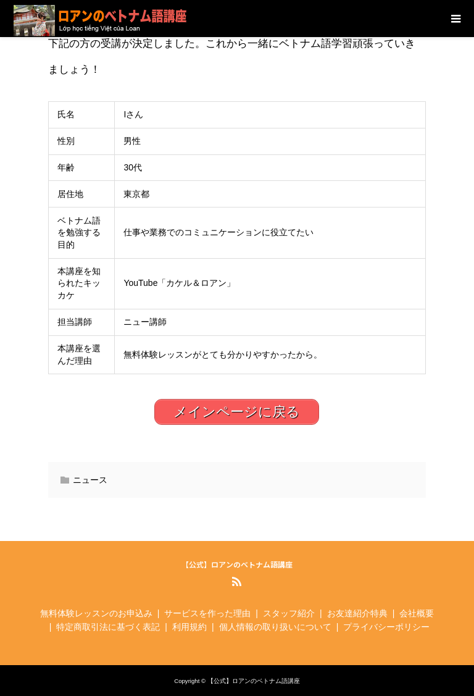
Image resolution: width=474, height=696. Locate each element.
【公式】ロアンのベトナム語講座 (237, 564)
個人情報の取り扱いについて (275, 627)
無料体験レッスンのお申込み (96, 613)
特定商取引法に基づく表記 (108, 627)
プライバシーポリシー (386, 627)
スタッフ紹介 (289, 613)
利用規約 (189, 627)
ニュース (90, 480)
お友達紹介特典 (357, 613)
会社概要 (416, 613)
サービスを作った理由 (207, 613)
